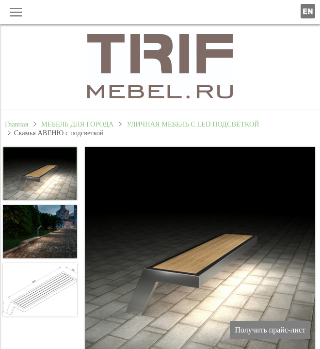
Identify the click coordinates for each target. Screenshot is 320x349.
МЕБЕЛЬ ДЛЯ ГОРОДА (77, 124)
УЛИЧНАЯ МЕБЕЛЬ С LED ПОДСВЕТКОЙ (193, 124)
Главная (16, 124)
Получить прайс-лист (270, 330)
